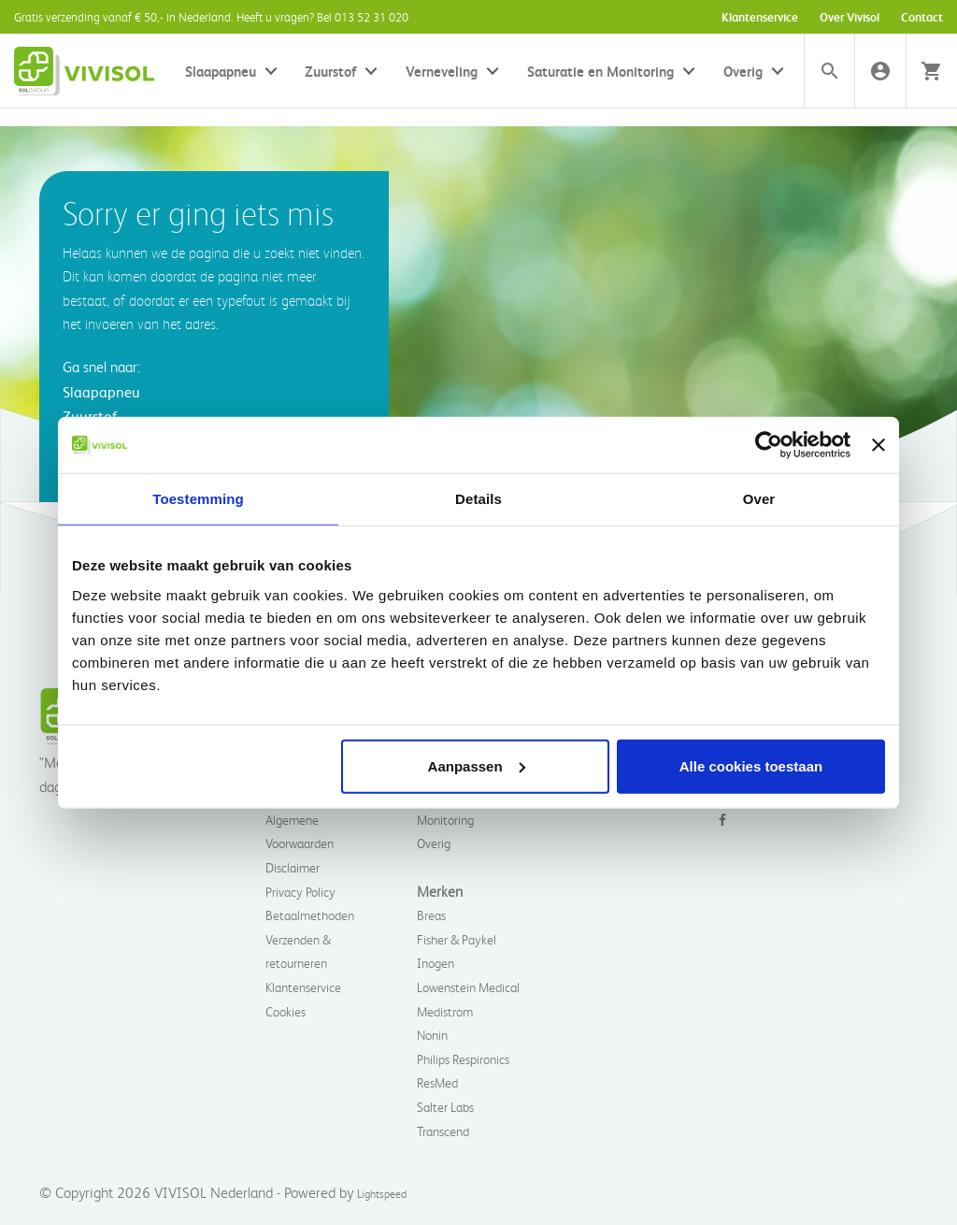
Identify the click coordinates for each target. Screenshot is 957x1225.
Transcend (443, 1131)
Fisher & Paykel (456, 939)
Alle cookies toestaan (750, 765)
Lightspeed (382, 1194)
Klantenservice (759, 16)
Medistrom (445, 1011)
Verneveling (442, 71)
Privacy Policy (300, 892)
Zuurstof (330, 71)
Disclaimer (292, 867)
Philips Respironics (463, 1059)
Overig (743, 71)
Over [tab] (759, 499)
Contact (922, 16)
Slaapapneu (220, 71)
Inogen (435, 963)
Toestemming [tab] (198, 499)
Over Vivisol (849, 16)
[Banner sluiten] (878, 445)
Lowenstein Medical (468, 987)
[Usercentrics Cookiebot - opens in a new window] (768, 445)
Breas (431, 915)
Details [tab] (478, 499)
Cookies (285, 1011)
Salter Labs (445, 1107)
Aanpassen (476, 765)
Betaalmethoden (309, 915)
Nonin (432, 1035)
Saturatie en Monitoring (600, 71)
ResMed (437, 1082)
